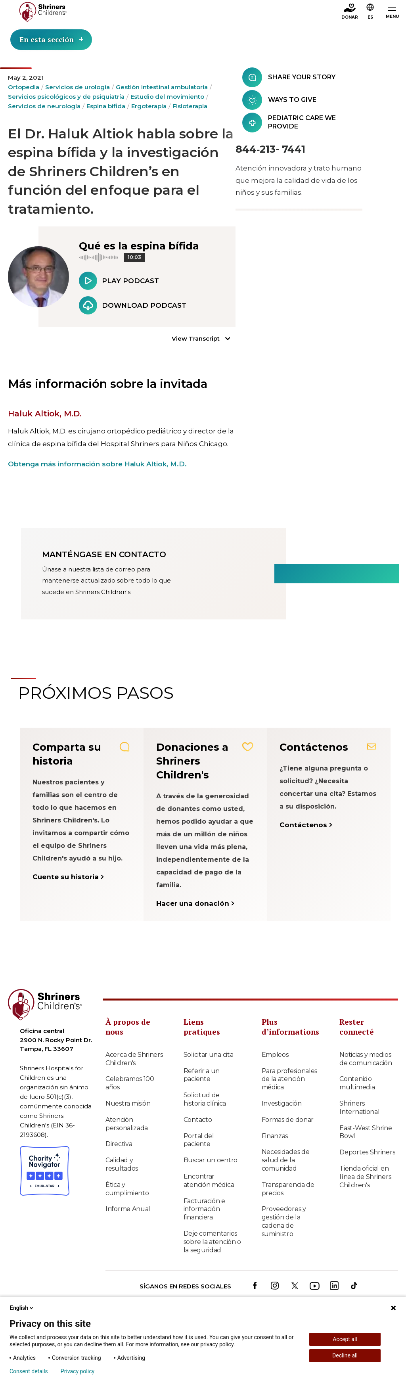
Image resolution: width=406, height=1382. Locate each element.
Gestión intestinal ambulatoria (162, 87)
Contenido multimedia (357, 1083)
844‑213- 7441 (270, 149)
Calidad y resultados (121, 1164)
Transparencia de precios (288, 1189)
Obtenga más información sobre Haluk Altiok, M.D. (97, 464)
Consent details (29, 1371)
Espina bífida (105, 106)
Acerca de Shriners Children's (134, 1059)
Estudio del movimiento (167, 96)
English (22, 1308)
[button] (370, 12)
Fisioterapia (189, 106)
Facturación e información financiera (204, 1209)
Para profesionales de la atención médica (290, 1079)
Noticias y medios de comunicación (365, 1059)
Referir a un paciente (202, 1075)
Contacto (198, 1119)
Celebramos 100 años (129, 1083)
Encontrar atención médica (209, 1180)
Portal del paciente (199, 1140)
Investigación (282, 1103)
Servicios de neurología (44, 106)
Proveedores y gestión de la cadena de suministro (284, 1221)
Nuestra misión (128, 1103)
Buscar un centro (210, 1160)
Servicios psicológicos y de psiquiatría (66, 96)
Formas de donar (288, 1119)
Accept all (345, 1339)
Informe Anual (127, 1209)
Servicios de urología (77, 87)
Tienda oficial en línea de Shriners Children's (365, 1177)
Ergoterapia (149, 106)
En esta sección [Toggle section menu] (52, 39)
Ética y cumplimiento (127, 1189)
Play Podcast (119, 281)
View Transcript (196, 338)
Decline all (345, 1355)
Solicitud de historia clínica (205, 1099)
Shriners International (359, 1108)
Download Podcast (132, 305)
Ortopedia (23, 87)
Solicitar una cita (209, 1054)
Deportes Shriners (367, 1152)
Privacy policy (77, 1371)
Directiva (118, 1144)
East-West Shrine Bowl (365, 1132)
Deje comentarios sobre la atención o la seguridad (212, 1242)
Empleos (275, 1054)
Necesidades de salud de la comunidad (286, 1160)
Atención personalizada (126, 1124)
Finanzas (275, 1136)
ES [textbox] (370, 17)
